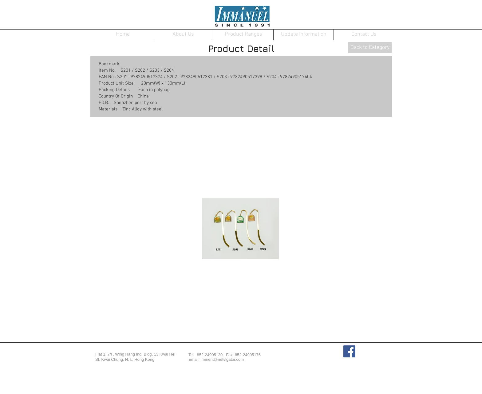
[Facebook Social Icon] (349, 351)
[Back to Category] (370, 47)
